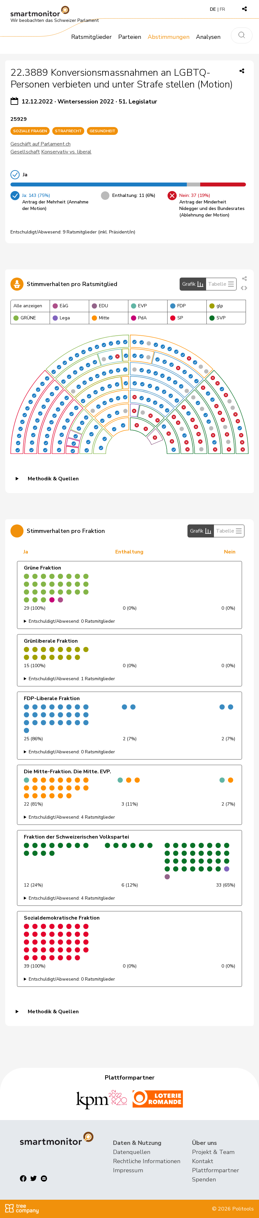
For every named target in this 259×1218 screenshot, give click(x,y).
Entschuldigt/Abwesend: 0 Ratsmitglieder (72, 621)
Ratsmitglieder (91, 37)
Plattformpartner (215, 1170)
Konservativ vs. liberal (66, 151)
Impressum (128, 1170)
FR (222, 9)
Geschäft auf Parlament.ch (40, 144)
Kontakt (202, 1161)
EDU (100, 306)
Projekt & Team (213, 1152)
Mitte (100, 318)
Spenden (204, 1179)
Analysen (208, 37)
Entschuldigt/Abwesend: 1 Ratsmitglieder (72, 679)
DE (213, 9)
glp (216, 306)
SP (176, 318)
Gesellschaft (25, 151)
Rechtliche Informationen (146, 1161)
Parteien (129, 37)
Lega (61, 318)
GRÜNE (24, 318)
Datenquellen (131, 1152)
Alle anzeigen (27, 306)
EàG (60, 306)
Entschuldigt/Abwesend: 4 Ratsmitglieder (72, 817)
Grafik (192, 284)
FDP (178, 306)
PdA (139, 318)
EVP (139, 306)
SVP (217, 318)
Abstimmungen (168, 37)
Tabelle (221, 284)
